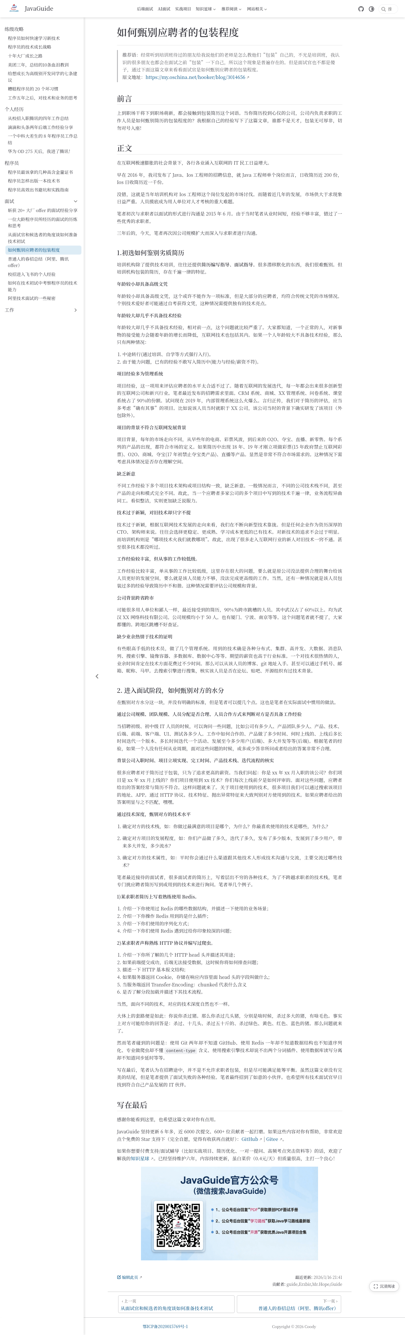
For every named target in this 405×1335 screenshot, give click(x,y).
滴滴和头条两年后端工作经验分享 (40, 120)
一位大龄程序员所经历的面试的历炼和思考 (47, 209)
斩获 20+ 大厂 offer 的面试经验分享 (42, 197)
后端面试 (145, 9)
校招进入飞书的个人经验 (31, 254)
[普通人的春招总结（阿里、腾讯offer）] (313, 1305)
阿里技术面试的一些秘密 (31, 272)
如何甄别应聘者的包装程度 (34, 237)
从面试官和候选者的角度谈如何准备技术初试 (47, 224)
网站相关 (257, 9)
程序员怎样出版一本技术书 (34, 168)
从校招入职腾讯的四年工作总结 (38, 112)
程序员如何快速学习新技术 (34, 38)
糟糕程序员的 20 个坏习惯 (33, 82)
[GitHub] (342, 9)
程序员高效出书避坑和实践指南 (38, 177)
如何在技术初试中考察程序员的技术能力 (47, 263)
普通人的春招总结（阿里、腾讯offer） (45, 246)
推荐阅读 (231, 9)
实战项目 (183, 9)
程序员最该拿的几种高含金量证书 (40, 159)
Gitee (296, 1140)
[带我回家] (31, 8)
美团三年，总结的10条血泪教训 (38, 65)
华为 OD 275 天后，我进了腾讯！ (40, 138)
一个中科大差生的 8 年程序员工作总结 (45, 129)
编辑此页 (151, 1278)
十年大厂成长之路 (25, 56)
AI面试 (164, 9)
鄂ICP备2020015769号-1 (194, 1326)
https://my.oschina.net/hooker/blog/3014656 (219, 78)
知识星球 (206, 9)
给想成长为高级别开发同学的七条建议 (45, 73)
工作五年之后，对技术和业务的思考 (42, 91)
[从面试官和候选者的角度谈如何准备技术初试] (200, 1305)
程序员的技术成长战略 (29, 47)
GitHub (273, 1140)
